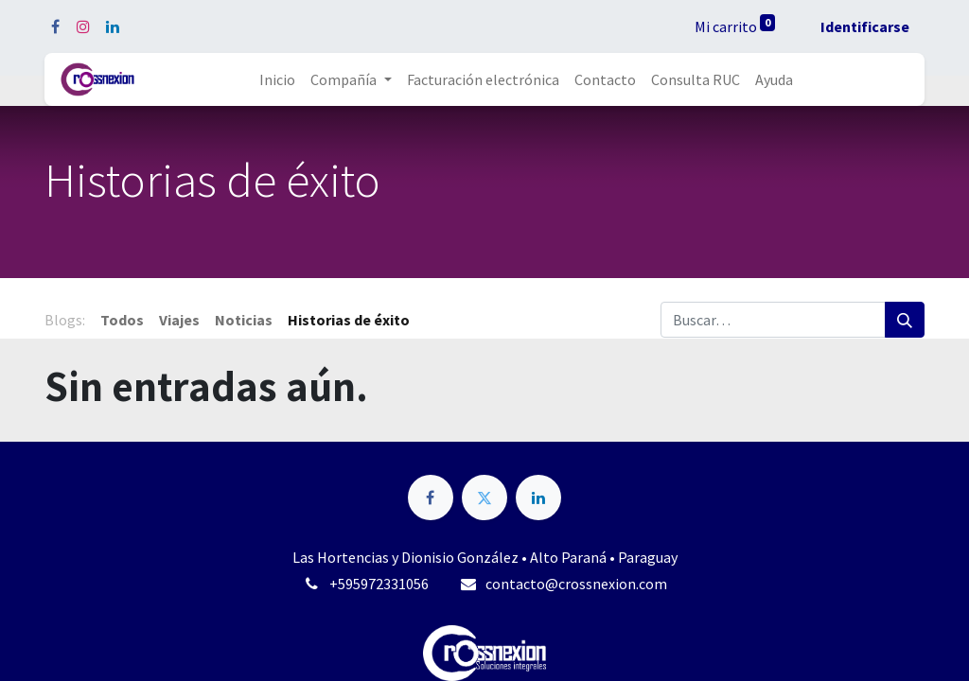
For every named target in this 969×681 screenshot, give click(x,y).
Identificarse (864, 26)
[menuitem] (277, 79)
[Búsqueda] (905, 320)
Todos (122, 319)
